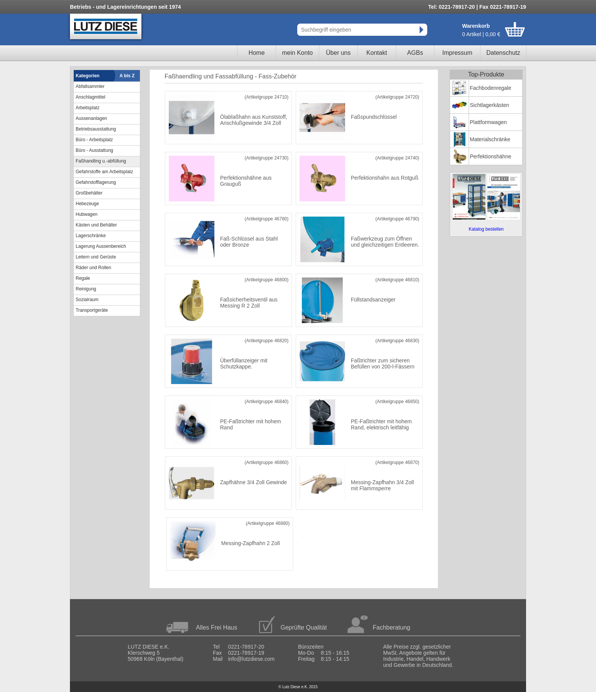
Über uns (338, 52)
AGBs (415, 52)
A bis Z (127, 75)
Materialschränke (490, 139)
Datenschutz (503, 52)
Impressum (457, 52)
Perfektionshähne (490, 156)
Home (257, 52)
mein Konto (297, 52)
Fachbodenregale (490, 88)
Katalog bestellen (486, 229)
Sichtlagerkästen (489, 105)
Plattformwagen (488, 122)
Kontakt (376, 52)
